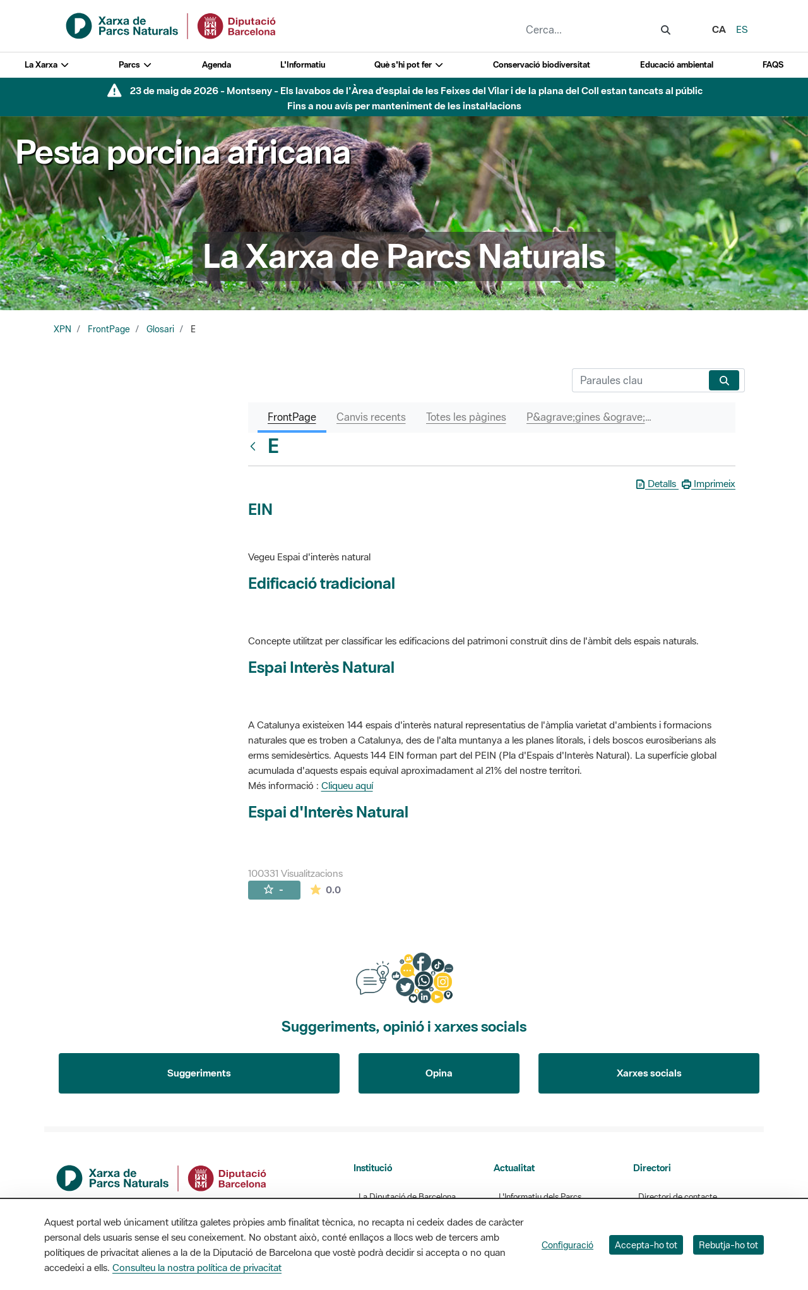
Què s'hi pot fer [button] (409, 64)
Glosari (160, 329)
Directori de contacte (677, 1196)
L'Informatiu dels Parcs (540, 1196)
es (742, 29)
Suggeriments (199, 1072)
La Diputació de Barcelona (407, 1196)
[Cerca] (638, 380)
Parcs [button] (135, 64)
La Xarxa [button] (47, 64)
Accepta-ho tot (646, 1245)
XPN (62, 329)
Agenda (216, 64)
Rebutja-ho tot (728, 1245)
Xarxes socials (649, 1072)
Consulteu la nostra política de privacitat (197, 1267)
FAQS (773, 64)
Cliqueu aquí (347, 785)
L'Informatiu (302, 64)
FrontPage (109, 329)
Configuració (567, 1245)
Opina (439, 1072)
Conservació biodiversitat (541, 64)
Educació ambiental (676, 64)
